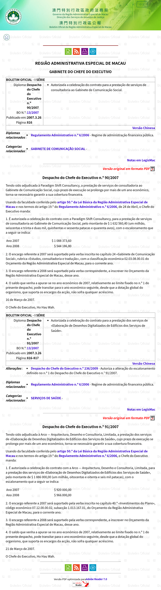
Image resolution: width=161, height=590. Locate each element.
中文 (142, 4)
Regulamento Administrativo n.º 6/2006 (60, 135)
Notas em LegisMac (141, 160)
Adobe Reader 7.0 (96, 579)
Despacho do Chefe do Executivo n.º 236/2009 (64, 368)
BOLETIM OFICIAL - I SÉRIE (25, 79)
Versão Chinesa (143, 127)
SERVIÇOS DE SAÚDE (46, 398)
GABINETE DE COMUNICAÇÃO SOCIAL (58, 148)
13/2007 (33, 112)
